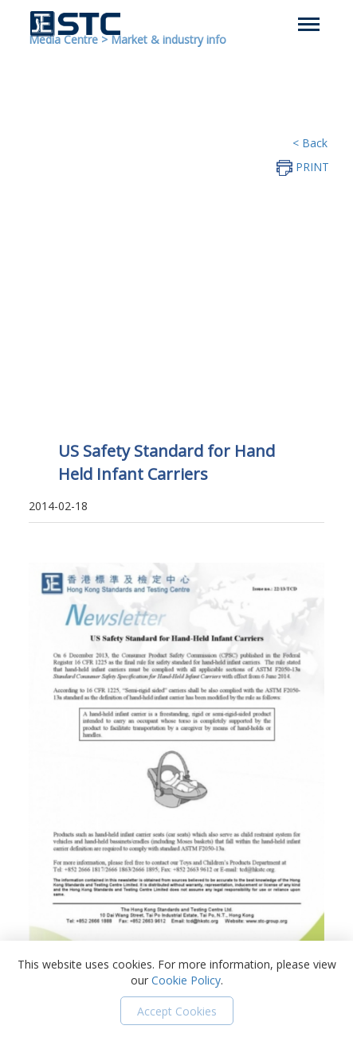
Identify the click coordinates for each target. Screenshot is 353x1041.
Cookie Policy (186, 980)
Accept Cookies (177, 1011)
